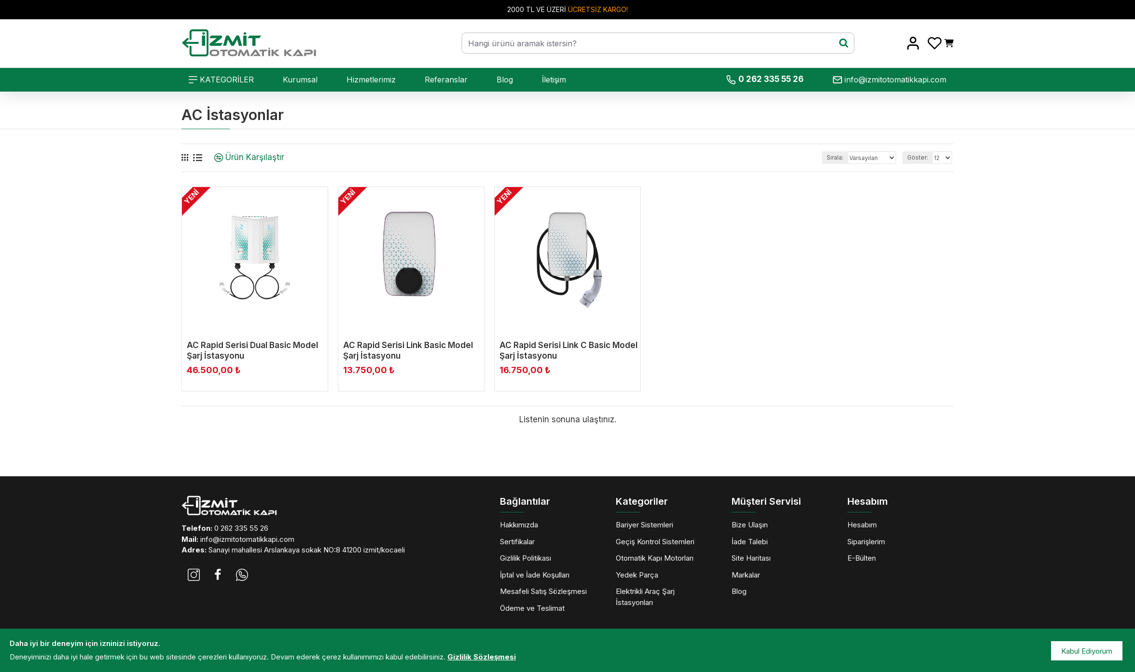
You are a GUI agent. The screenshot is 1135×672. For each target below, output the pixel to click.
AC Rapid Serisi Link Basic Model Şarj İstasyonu (408, 350)
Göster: (917, 157)
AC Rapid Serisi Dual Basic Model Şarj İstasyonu (252, 350)
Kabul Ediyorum (1086, 651)
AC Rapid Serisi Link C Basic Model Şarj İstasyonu (568, 350)
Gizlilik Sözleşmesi (481, 656)
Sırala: (818, 157)
